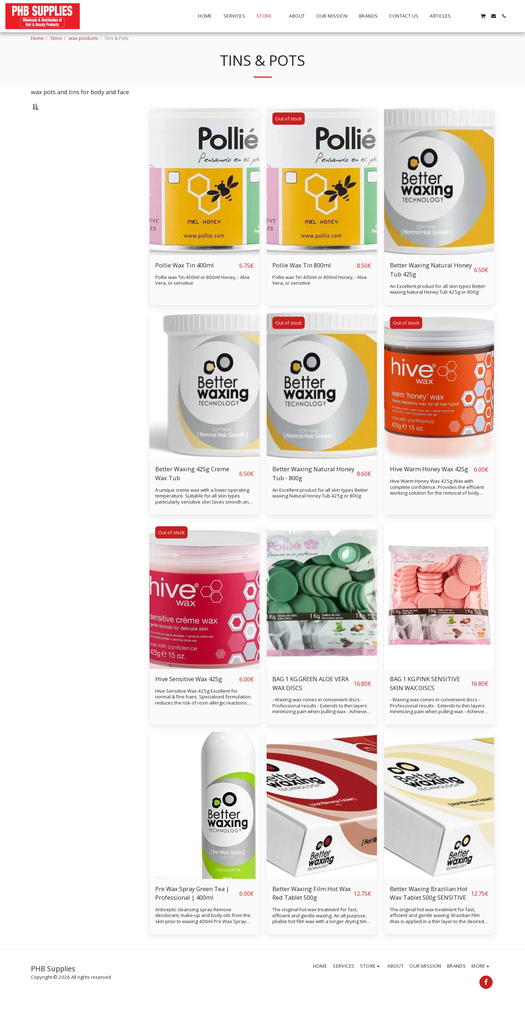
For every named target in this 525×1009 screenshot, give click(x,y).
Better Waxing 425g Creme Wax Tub (192, 492)
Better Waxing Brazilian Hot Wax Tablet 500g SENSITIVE (429, 912)
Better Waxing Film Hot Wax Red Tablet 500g (311, 912)
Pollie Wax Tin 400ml (184, 284)
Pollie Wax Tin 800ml (301, 284)
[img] (204, 200)
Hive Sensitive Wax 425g (188, 697)
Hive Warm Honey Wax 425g (429, 487)
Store (56, 38)
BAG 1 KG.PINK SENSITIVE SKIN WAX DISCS (425, 702)
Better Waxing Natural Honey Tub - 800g (313, 492)
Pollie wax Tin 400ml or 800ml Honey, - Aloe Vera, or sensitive (202, 299)
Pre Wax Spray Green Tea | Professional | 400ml (192, 912)
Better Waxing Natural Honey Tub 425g (431, 288)
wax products (83, 38)
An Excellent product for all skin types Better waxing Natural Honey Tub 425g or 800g (437, 308)
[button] (462, 16)
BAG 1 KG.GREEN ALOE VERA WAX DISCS (310, 702)
